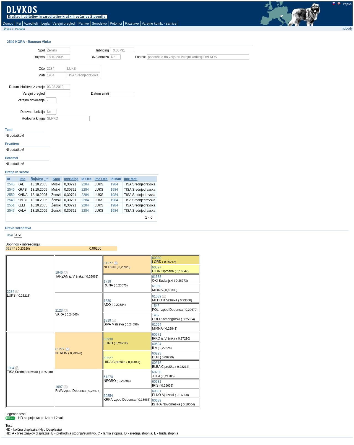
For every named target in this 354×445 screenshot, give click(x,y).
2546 (11, 190)
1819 (107, 320)
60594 (156, 344)
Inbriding (71, 179)
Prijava (347, 4)
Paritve (84, 23)
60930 (156, 258)
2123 (59, 310)
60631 (156, 382)
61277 (10, 248)
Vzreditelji (31, 23)
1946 (59, 273)
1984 (114, 184)
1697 (59, 387)
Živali (7, 28)
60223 (156, 353)
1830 (107, 301)
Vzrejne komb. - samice (159, 23)
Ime (22, 179)
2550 (11, 195)
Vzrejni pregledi (64, 23)
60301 (156, 391)
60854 (108, 396)
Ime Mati (130, 179)
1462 (156, 315)
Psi (18, 23)
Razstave (132, 23)
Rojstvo (37, 179)
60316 (156, 363)
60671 (156, 335)
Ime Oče (101, 179)
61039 (156, 296)
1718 (107, 281)
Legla (45, 23)
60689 (156, 400)
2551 (11, 205)
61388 (156, 277)
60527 (156, 267)
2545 (11, 184)
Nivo (9, 235)
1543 (156, 306)
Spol (56, 179)
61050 (156, 286)
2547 (11, 211)
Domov (8, 23)
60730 (156, 372)
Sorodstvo (99, 23)
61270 (108, 377)
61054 (156, 325)
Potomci (116, 23)
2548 (11, 200)
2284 (85, 184)
